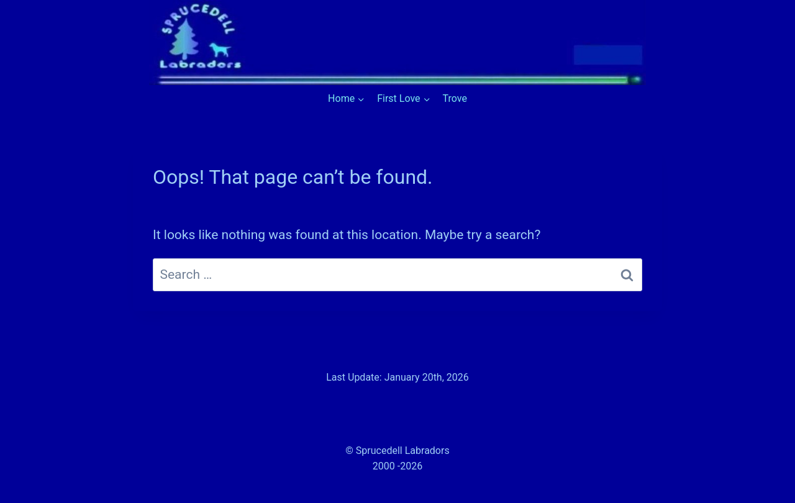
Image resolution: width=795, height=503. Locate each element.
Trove (455, 98)
